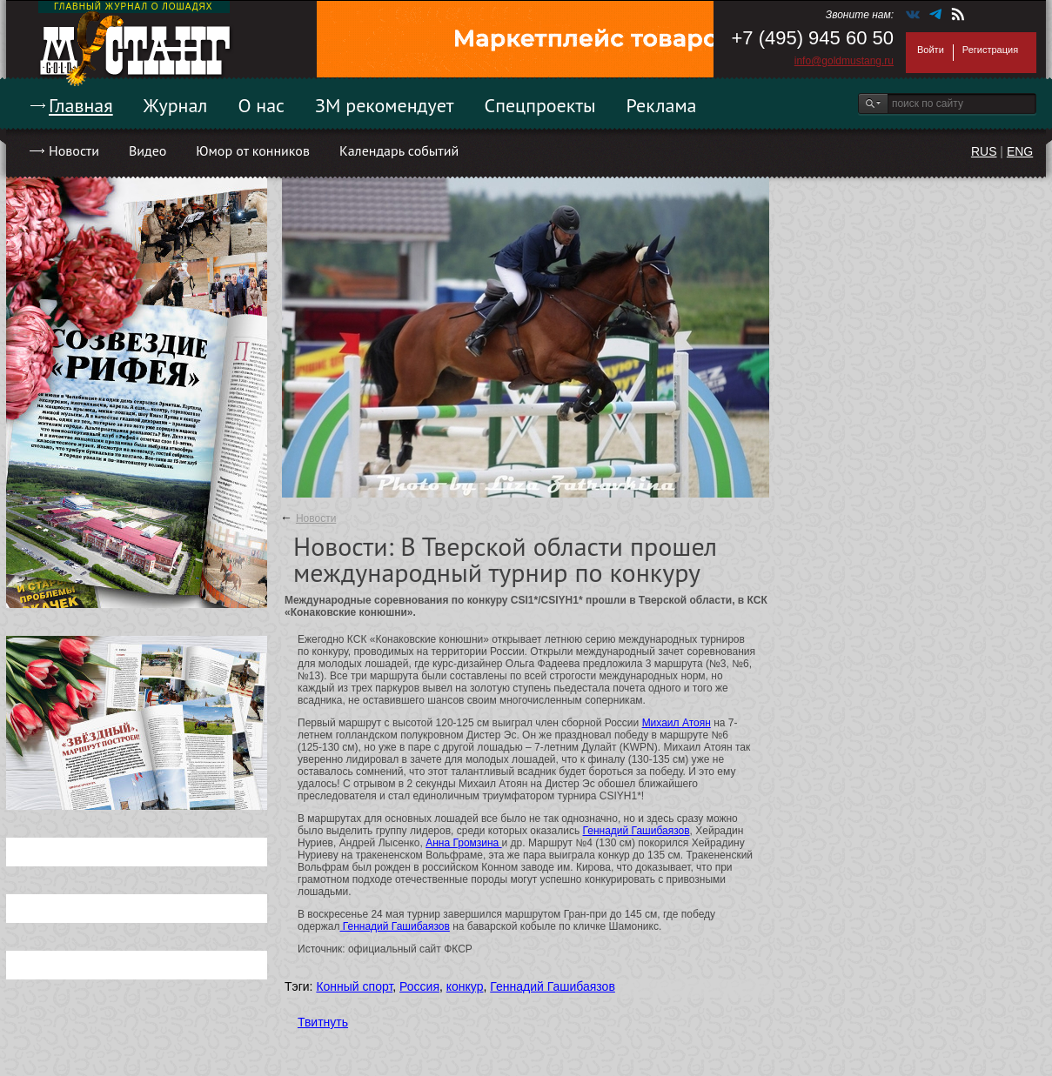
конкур (465, 986)
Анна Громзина (463, 843)
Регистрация (990, 49)
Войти (930, 49)
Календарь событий (399, 150)
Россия (419, 986)
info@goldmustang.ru (844, 61)
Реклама (662, 105)
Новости (74, 150)
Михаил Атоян (676, 723)
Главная (81, 105)
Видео (147, 150)
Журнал (176, 105)
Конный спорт (354, 986)
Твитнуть (323, 1022)
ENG (1020, 151)
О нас (261, 105)
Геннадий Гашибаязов (636, 831)
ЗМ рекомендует (384, 105)
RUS (984, 151)
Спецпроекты (540, 105)
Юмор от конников (253, 150)
